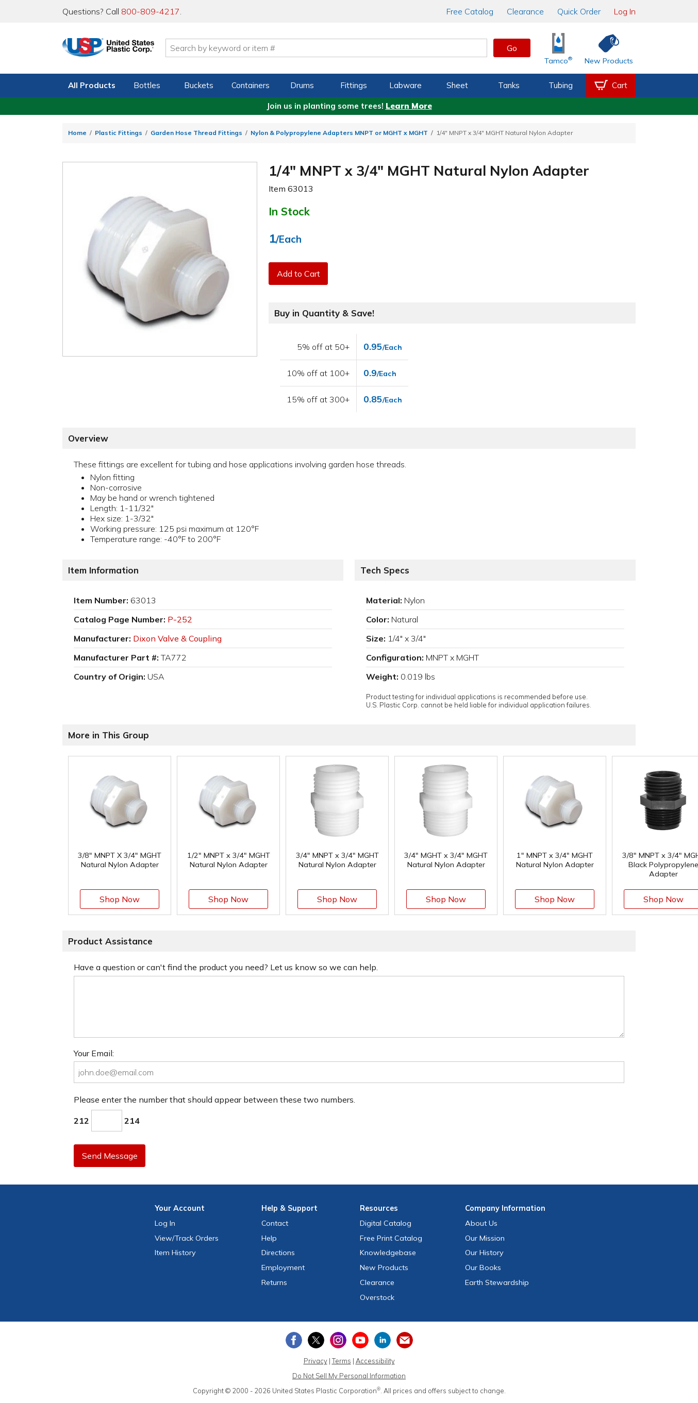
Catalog (469, 11)
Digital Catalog (385, 1223)
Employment (283, 1267)
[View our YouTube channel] (360, 1340)
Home (77, 133)
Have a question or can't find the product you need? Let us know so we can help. (226, 967)
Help (269, 1238)
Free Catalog (391, 1238)
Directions (278, 1252)
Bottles (147, 85)
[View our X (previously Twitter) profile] (316, 1340)
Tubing (561, 85)
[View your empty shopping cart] (611, 85)
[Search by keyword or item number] (341, 48)
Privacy (315, 1361)
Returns (274, 1282)
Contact (274, 1223)
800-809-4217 (150, 11)
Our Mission (485, 1238)
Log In (625, 11)
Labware (405, 85)
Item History (175, 1252)
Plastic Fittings (118, 133)
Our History (484, 1252)
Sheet (457, 85)
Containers (250, 85)
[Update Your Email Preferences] (404, 1340)
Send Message (110, 1156)
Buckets (198, 85)
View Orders (187, 1238)
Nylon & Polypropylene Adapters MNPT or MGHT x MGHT (339, 133)
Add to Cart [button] (299, 273)
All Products (91, 85)
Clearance (525, 11)
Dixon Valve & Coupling (177, 638)
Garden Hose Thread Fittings (196, 133)
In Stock (289, 211)
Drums (302, 85)
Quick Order (579, 11)
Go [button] (512, 48)
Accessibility (375, 1361)
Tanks (509, 85)
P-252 (180, 619)
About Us (481, 1223)
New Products (384, 1267)
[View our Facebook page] (294, 1340)
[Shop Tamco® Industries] (558, 48)
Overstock (377, 1297)
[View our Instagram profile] (338, 1340)
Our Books (483, 1267)
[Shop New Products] (605, 48)
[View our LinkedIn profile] (382, 1340)
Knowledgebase (388, 1252)
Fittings (353, 85)
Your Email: (94, 1053)
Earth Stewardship (497, 1282)
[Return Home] (123, 50)
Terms (341, 1361)
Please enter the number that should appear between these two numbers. (214, 1099)
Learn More (409, 106)
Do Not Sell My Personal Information (349, 1376)
